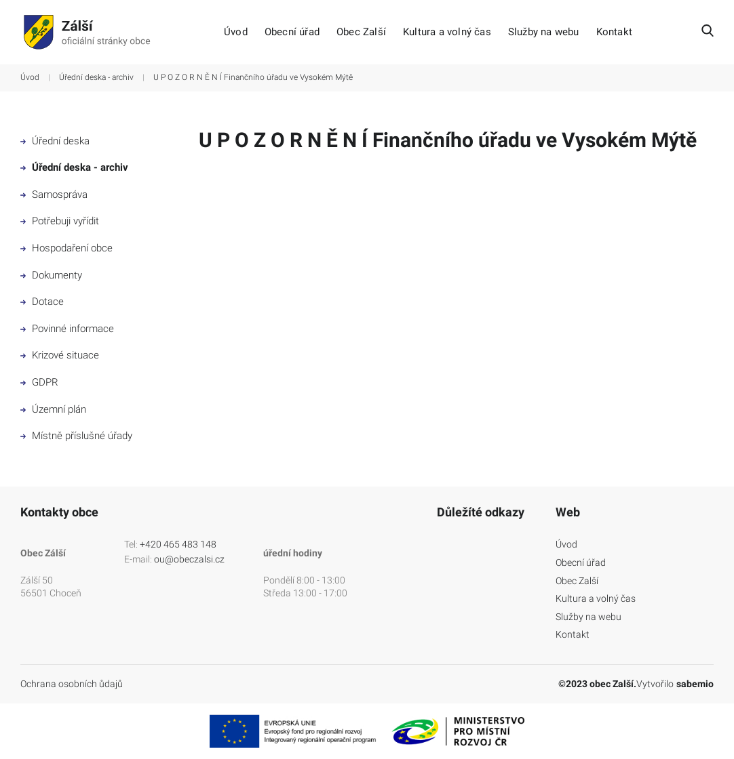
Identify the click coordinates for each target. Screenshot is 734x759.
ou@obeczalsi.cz (189, 559)
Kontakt (614, 32)
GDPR (39, 382)
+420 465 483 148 (178, 544)
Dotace (42, 301)
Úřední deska (55, 141)
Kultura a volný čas (447, 32)
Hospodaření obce (66, 248)
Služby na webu (543, 32)
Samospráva (54, 194)
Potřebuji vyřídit (59, 221)
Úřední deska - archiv (96, 77)
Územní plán (53, 409)
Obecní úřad (292, 32)
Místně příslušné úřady (76, 436)
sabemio (695, 683)
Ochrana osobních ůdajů (71, 683)
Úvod (236, 32)
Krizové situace (59, 355)
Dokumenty (51, 275)
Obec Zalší (361, 32)
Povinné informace (67, 329)
